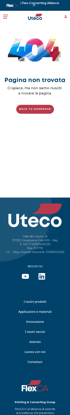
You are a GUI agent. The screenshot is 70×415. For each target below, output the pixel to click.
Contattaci (35, 362)
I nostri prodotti (35, 302)
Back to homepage (35, 109)
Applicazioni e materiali (35, 312)
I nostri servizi (35, 332)
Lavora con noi (35, 352)
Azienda (35, 342)
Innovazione (35, 322)
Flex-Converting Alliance (39, 3)
